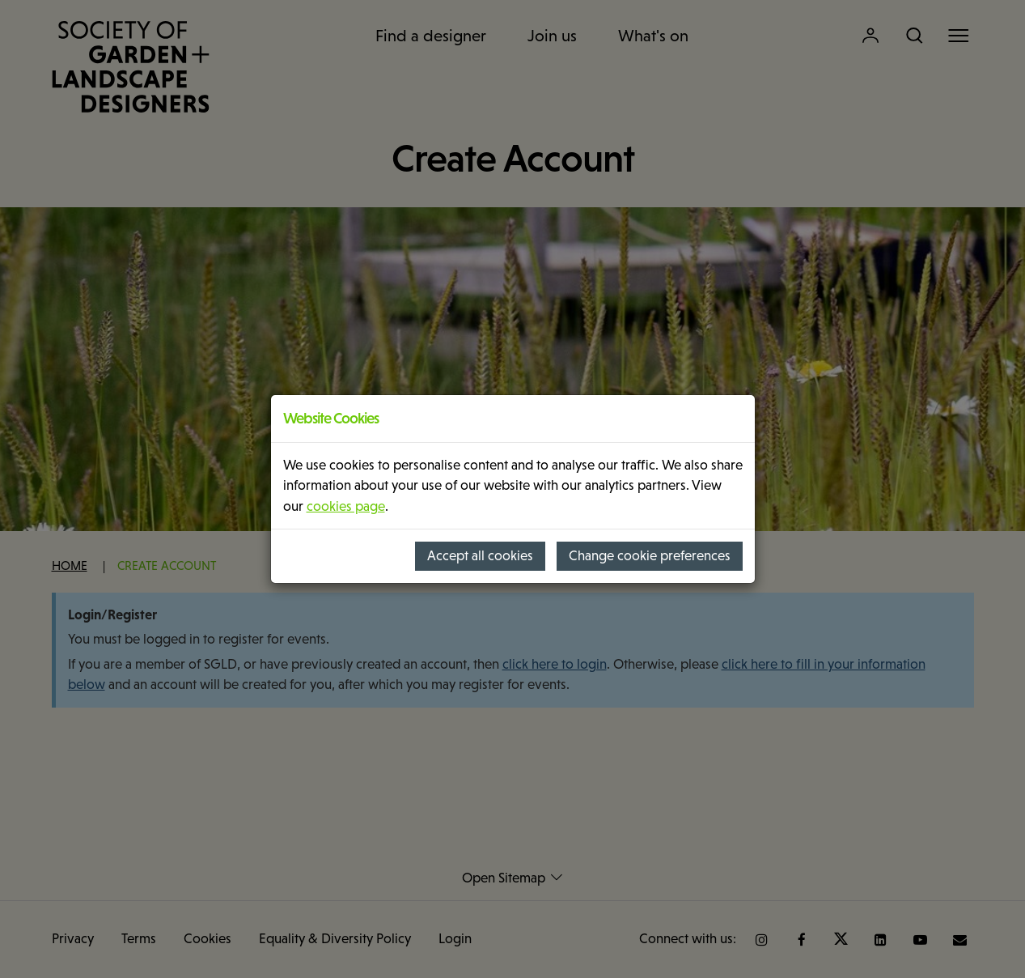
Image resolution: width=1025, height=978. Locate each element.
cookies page (346, 506)
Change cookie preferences (650, 555)
